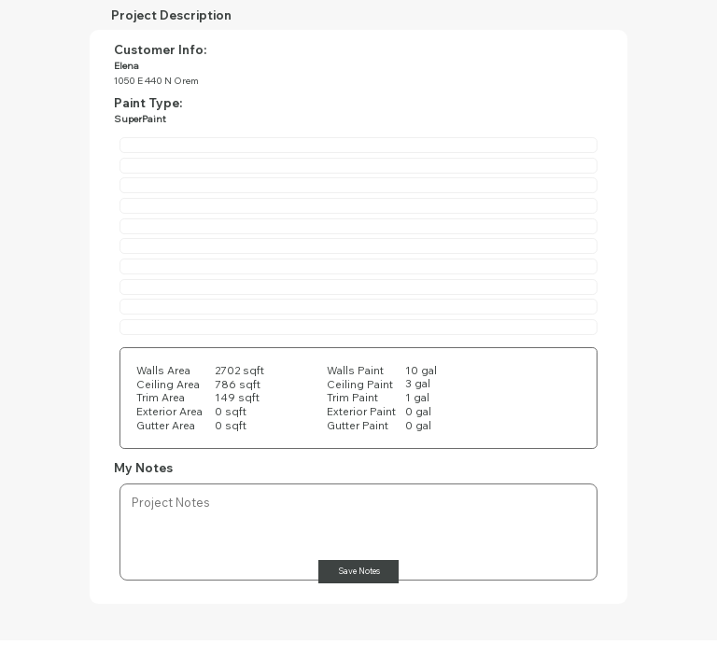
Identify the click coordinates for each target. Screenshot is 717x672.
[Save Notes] (358, 571)
